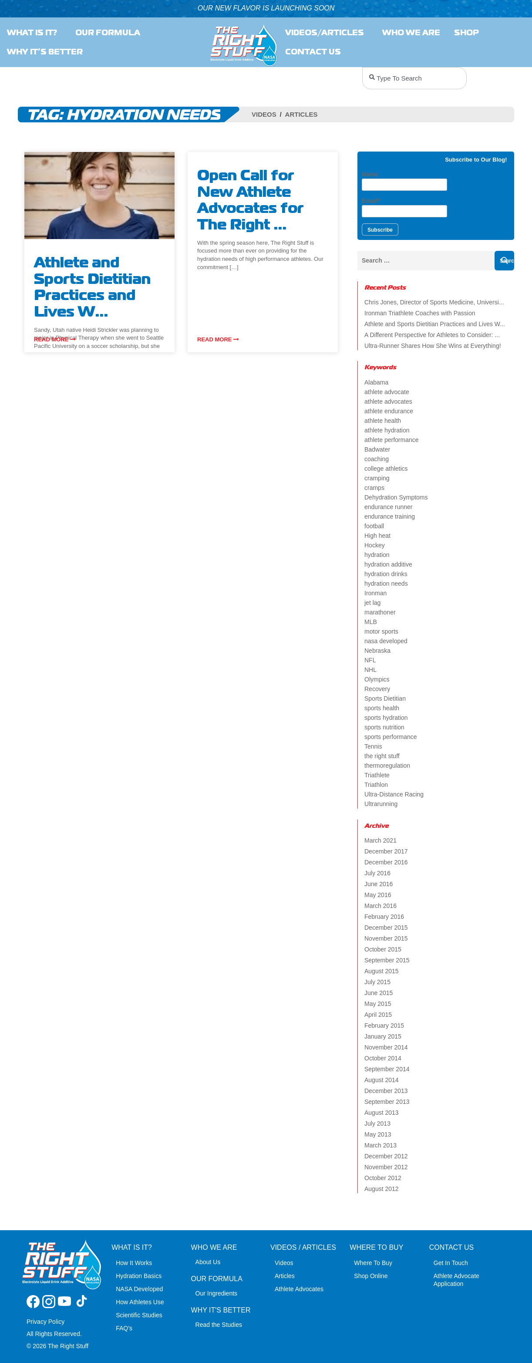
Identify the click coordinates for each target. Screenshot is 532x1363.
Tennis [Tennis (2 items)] (373, 746)
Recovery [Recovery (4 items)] (377, 688)
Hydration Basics (139, 1275)
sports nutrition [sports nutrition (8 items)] (384, 727)
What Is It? (34, 32)
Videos (264, 114)
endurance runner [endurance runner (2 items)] (388, 506)
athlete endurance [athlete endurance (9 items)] (388, 411)
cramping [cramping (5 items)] (377, 478)
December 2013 (386, 1090)
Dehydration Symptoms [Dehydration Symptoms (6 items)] (396, 497)
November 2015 (386, 938)
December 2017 (386, 851)
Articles (301, 114)
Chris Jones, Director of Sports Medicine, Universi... (434, 302)
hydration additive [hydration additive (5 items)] (388, 564)
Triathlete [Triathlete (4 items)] (377, 775)
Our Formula (107, 32)
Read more (55, 339)
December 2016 (386, 862)
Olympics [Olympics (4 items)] (377, 679)
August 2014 (381, 1079)
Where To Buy (373, 1262)
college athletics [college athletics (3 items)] (386, 468)
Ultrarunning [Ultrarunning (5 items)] (380, 803)
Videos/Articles (326, 32)
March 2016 (380, 905)
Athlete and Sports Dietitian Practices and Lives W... (434, 324)
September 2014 (387, 1069)
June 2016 (378, 884)
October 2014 (382, 1058)
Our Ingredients (216, 1293)
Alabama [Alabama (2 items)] (376, 382)
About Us (208, 1261)
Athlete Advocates (299, 1288)
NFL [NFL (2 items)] (370, 660)
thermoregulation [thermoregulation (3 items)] (387, 765)
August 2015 (381, 971)
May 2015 (377, 1003)
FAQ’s (124, 1328)
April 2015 (378, 1014)
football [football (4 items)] (374, 526)
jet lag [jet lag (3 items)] (372, 602)
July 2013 (377, 1123)
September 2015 (387, 960)
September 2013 (387, 1101)
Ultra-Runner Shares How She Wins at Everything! (432, 345)
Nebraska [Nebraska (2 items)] (377, 650)
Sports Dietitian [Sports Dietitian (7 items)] (385, 698)
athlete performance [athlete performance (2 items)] (391, 439)
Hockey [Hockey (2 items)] (374, 545)
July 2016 (377, 873)
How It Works (134, 1262)
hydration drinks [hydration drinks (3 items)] (385, 573)
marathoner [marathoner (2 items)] (380, 612)
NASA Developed (139, 1288)
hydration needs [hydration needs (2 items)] (386, 583)
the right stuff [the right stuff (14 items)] (382, 755)
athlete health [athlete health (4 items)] (382, 420)
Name (404, 181)
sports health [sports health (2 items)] (381, 708)
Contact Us (315, 51)
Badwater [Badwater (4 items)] (377, 449)
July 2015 (377, 981)
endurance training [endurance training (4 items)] (389, 516)
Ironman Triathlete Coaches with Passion (419, 313)
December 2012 (386, 1156)
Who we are (411, 32)
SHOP (468, 32)
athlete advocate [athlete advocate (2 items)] (386, 391)
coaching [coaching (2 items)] (376, 458)
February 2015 (384, 1025)
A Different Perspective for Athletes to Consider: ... (432, 334)
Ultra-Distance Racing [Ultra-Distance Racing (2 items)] (394, 794)
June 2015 (378, 992)
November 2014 (386, 1047)
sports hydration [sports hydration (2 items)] (386, 717)
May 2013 (377, 1134)
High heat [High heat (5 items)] (377, 535)
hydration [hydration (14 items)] (377, 554)
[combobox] (414, 78)
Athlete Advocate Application (456, 1279)
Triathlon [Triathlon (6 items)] (376, 784)
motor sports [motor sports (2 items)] (381, 631)
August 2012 (381, 1188)
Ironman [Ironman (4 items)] (375, 593)
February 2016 (384, 916)
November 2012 (386, 1167)
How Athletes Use (140, 1302)
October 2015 (382, 949)
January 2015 (382, 1036)
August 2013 (381, 1112)
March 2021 (380, 840)
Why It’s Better (45, 51)
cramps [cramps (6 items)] (374, 487)
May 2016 (377, 894)
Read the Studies (218, 1324)
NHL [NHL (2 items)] (370, 669)
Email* (404, 207)
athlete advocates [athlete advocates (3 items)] (388, 401)
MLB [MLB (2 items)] (370, 621)
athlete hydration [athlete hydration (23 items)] (387, 430)
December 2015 (386, 927)
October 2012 (382, 1177)
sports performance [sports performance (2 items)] (390, 736)
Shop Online (370, 1275)
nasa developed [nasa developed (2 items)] (385, 641)
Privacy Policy (45, 1321)
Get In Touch (451, 1262)
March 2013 (380, 1145)
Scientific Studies (139, 1315)
